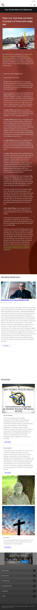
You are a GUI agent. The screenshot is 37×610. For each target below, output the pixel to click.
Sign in (33, 1)
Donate (25, 562)
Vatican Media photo (6, 49)
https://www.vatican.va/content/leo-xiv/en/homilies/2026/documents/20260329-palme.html (17, 247)
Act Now (12, 562)
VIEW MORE (8, 442)
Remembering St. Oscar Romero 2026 (15, 300)
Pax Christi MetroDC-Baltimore (18, 606)
